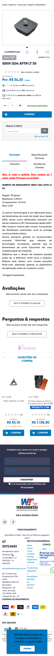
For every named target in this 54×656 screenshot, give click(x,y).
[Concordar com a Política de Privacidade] (10, 484)
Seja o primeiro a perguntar (27, 334)
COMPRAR (19, 114)
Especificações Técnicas (39, 157)
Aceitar (27, 648)
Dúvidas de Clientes (39, 166)
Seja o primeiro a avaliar (27, 303)
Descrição (14, 155)
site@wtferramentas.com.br (14, 569)
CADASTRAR (26, 480)
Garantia (14, 164)
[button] (27, 47)
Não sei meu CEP (41, 136)
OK (44, 131)
